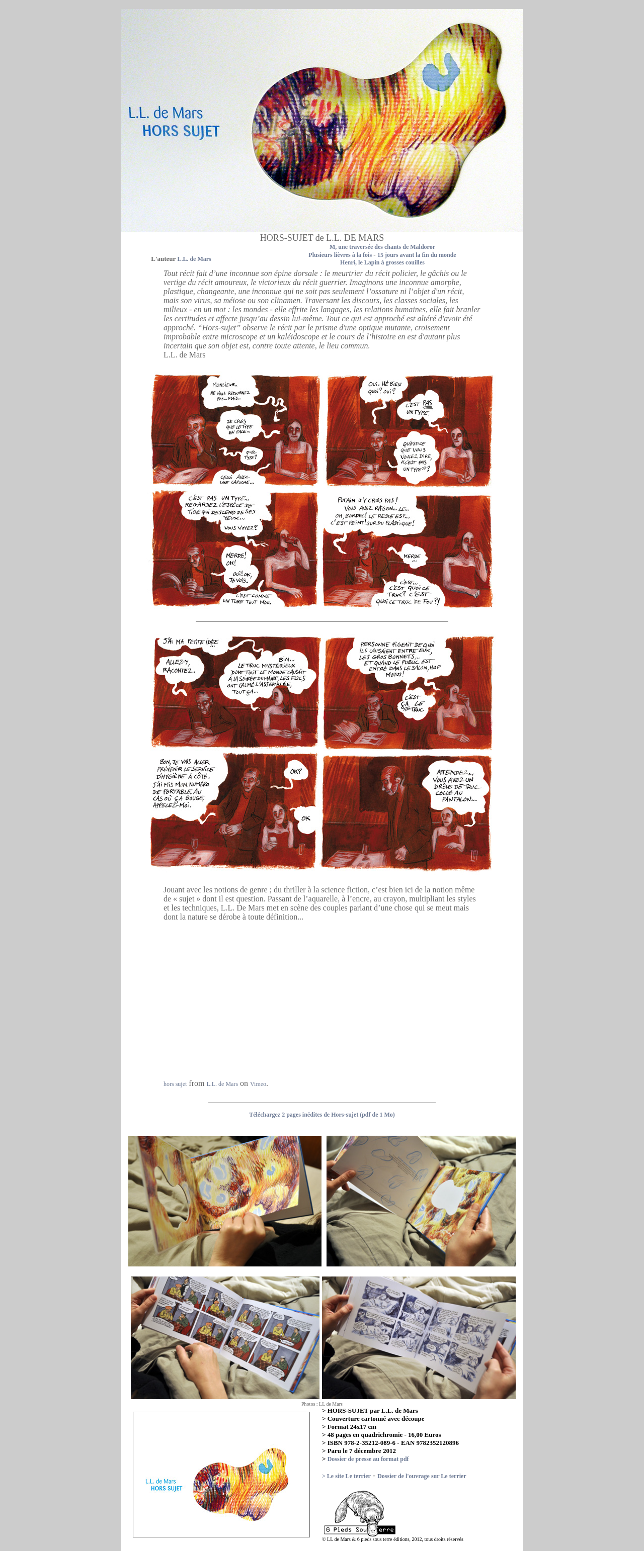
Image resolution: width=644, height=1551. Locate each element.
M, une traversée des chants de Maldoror (382, 246)
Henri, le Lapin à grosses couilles (382, 262)
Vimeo (258, 1083)
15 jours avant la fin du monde (416, 254)
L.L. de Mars (222, 1083)
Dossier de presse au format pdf (368, 1459)
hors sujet (175, 1083)
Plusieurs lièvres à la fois (340, 254)
